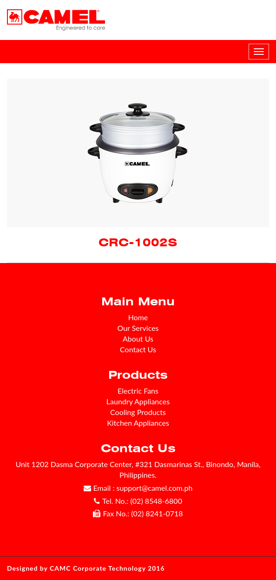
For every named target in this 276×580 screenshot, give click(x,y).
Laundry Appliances (138, 401)
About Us (138, 338)
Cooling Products (138, 412)
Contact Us (138, 349)
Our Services (137, 327)
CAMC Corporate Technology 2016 (107, 568)
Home (138, 317)
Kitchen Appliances (138, 422)
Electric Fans (138, 390)
